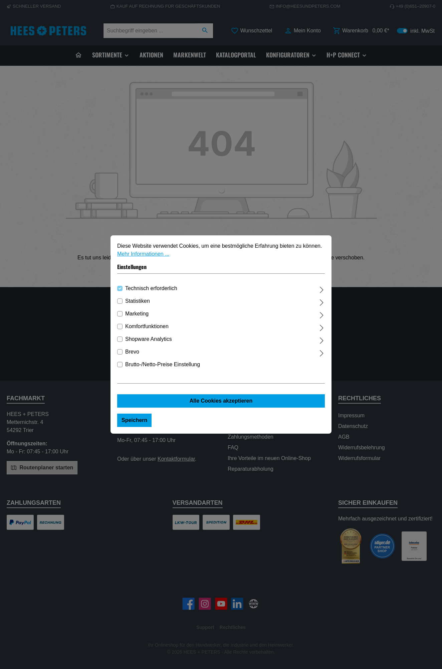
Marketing (137, 313)
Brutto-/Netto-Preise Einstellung (162, 364)
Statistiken (137, 301)
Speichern (134, 420)
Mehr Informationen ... (143, 254)
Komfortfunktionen (147, 326)
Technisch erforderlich (151, 288)
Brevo (132, 352)
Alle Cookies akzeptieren (221, 401)
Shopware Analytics (148, 339)
